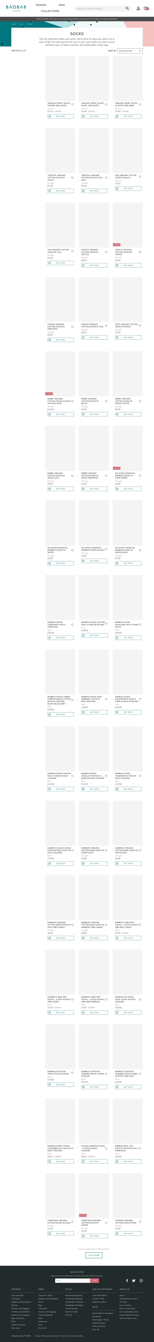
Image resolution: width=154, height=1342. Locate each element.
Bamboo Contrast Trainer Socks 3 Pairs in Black (92, 1073)
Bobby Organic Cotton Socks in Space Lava (56, 475)
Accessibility (78, 1336)
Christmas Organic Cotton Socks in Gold (59, 1221)
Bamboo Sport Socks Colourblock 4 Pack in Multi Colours (59, 1148)
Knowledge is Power (100, 1320)
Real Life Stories (98, 1326)
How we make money (128, 1318)
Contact (38, 1336)
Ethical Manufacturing (73, 1295)
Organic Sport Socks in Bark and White (59, 104)
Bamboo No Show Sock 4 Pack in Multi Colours (125, 999)
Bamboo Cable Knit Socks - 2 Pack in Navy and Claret (59, 999)
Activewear (15, 1299)
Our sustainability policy (128, 1312)
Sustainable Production (74, 1302)
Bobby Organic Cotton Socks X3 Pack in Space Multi (59, 401)
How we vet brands (127, 1308)
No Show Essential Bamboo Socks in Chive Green (125, 475)
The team (123, 1302)
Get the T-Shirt (98, 1299)
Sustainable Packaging (74, 1305)
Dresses (14, 1305)
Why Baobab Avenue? (128, 1299)
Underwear (42, 1321)
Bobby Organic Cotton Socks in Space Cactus (123, 401)
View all (68, 1315)
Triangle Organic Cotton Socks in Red (125, 1221)
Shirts (40, 1318)
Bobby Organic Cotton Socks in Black (89, 401)
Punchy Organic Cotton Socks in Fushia (123, 252)
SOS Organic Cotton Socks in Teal (58, 251)
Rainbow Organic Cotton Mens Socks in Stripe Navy (92, 850)
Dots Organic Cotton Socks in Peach (126, 325)
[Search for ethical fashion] (100, 8)
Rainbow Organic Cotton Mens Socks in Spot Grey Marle (59, 924)
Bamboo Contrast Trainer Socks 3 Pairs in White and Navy (126, 1073)
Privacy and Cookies (51, 1336)
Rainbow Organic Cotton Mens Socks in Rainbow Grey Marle (92, 924)
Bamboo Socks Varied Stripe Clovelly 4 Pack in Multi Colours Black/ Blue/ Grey (59, 700)
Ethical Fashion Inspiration (102, 1313)
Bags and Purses (18, 1318)
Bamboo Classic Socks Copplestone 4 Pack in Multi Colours (59, 850)
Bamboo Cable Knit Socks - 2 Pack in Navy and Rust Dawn (126, 924)
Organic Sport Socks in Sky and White (92, 104)
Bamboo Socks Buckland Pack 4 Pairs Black (126, 624)
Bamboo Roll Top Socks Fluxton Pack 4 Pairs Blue (126, 1148)
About (121, 1295)
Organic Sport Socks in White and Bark (126, 104)
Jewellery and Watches (20, 1312)
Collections (50, 11)
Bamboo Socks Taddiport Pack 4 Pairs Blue (56, 624)
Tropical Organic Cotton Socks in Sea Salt (92, 177)
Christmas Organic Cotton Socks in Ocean (91, 1222)
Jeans (40, 1325)
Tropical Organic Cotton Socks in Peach (57, 177)
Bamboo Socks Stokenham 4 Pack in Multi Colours (125, 775)
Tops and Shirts (17, 1295)
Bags (40, 1305)
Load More (94, 1255)
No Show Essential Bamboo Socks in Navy (93, 549)
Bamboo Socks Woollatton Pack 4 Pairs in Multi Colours (92, 775)
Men (62, 5)
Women (41, 5)
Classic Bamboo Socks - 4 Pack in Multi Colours (93, 1148)
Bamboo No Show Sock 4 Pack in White (58, 1072)
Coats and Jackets (18, 1325)
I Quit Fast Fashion (99, 1295)
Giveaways (96, 1316)
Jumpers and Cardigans (20, 1315)
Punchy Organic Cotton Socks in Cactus (89, 252)
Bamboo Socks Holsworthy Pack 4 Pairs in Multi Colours (126, 699)
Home (13, 24)
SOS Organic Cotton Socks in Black (125, 176)
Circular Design (71, 1308)
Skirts (13, 1321)
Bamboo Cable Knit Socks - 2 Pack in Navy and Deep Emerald (93, 999)
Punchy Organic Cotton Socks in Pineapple (56, 326)
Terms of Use (66, 1336)
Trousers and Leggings (20, 1308)
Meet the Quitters (99, 1302)
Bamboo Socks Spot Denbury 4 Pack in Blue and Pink (91, 699)
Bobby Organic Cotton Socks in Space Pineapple (89, 475)
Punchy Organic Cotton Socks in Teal (92, 325)
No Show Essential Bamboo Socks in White (58, 550)
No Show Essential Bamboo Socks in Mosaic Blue (125, 550)
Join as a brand (125, 1305)
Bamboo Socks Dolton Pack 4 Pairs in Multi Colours (59, 775)
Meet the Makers (99, 1323)
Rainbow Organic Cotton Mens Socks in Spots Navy (126, 850)
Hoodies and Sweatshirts (21, 1302)
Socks (40, 1302)
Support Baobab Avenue (129, 1315)
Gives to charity (71, 1312)
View (15, 1328)
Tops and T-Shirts (45, 1295)
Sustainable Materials (74, 1299)
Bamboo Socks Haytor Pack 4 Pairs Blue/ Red (93, 623)
